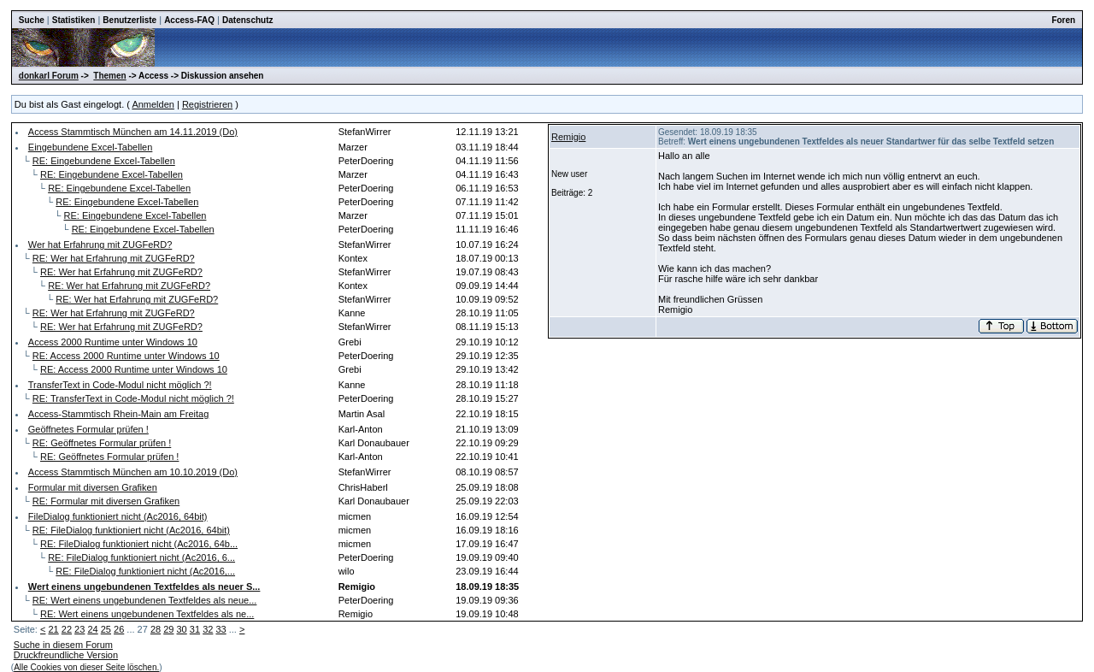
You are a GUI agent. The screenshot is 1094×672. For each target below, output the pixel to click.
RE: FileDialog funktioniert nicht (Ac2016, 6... (141, 557)
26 (119, 629)
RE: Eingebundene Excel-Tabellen (103, 161)
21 (53, 629)
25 (106, 629)
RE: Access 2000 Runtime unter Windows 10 (126, 356)
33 (220, 629)
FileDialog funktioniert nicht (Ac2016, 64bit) (118, 516)
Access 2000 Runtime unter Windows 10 (112, 342)
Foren (1063, 20)
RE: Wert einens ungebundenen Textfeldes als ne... (147, 614)
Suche (31, 20)
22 (67, 629)
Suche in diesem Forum (63, 645)
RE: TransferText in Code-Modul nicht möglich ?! (133, 398)
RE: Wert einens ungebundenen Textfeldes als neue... (144, 600)
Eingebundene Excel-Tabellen (90, 147)
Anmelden (153, 104)
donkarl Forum (49, 75)
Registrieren (207, 104)
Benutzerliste (129, 20)
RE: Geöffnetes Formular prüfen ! (101, 443)
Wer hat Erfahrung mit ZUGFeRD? (100, 244)
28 (155, 629)
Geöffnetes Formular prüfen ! (88, 429)
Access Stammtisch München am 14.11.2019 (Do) (133, 132)
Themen (109, 75)
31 (195, 629)
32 (208, 629)
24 (92, 629)
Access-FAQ (189, 20)
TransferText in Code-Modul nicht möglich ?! (120, 385)
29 (168, 629)
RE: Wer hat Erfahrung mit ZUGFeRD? (113, 258)
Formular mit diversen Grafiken (92, 487)
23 (79, 629)
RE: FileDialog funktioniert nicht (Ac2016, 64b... (139, 544)
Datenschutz (247, 20)
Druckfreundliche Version (66, 655)
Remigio (568, 137)
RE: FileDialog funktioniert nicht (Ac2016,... (145, 571)
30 (182, 629)
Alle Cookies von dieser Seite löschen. (86, 667)
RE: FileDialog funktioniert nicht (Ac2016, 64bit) (131, 530)
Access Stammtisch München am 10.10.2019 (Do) (133, 472)
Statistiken (74, 20)
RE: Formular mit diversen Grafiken (105, 501)
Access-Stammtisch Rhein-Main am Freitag (118, 414)
